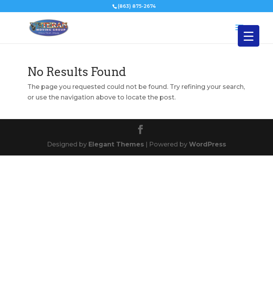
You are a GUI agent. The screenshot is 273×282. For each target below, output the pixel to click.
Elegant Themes (116, 144)
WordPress (207, 144)
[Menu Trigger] (248, 36)
